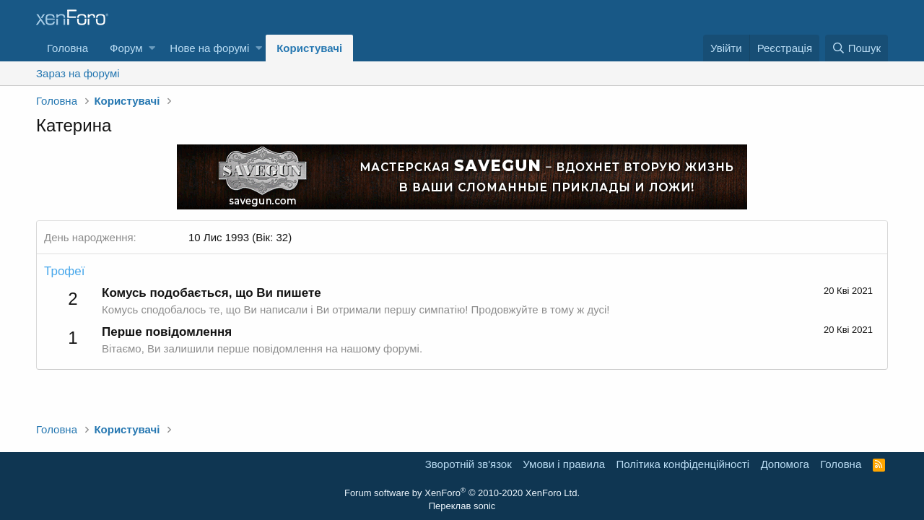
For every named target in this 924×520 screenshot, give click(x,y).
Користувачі (309, 48)
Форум (126, 48)
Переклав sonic (462, 505)
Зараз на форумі (78, 73)
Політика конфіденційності (683, 464)
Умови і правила (564, 464)
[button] (152, 48)
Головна (67, 48)
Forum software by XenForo (462, 493)
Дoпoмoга (785, 464)
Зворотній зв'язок (468, 464)
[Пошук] (856, 48)
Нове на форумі (209, 48)
